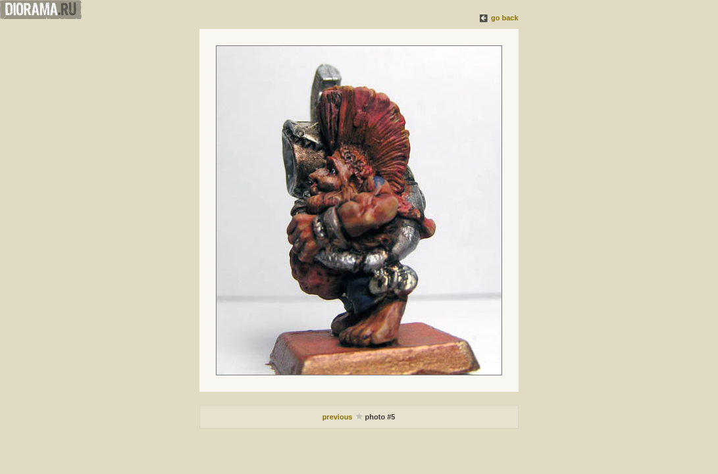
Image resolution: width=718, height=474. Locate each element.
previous (338, 417)
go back (505, 18)
